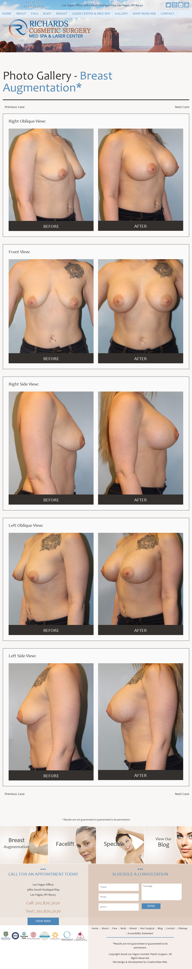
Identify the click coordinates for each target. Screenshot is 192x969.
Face (34, 14)
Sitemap (182, 928)
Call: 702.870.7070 (43, 903)
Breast (61, 14)
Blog (160, 928)
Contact (167, 14)
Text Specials (12, 26)
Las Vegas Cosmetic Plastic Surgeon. (148, 954)
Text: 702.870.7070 (43, 911)
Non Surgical (147, 928)
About (21, 14)
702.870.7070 (34, 6)
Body (47, 14)
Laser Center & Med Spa (91, 14)
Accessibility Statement (140, 933)
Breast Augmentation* (57, 83)
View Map (43, 921)
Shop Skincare (144, 14)
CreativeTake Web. (157, 962)
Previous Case (15, 107)
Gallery (121, 14)
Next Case (182, 107)
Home (6, 14)
